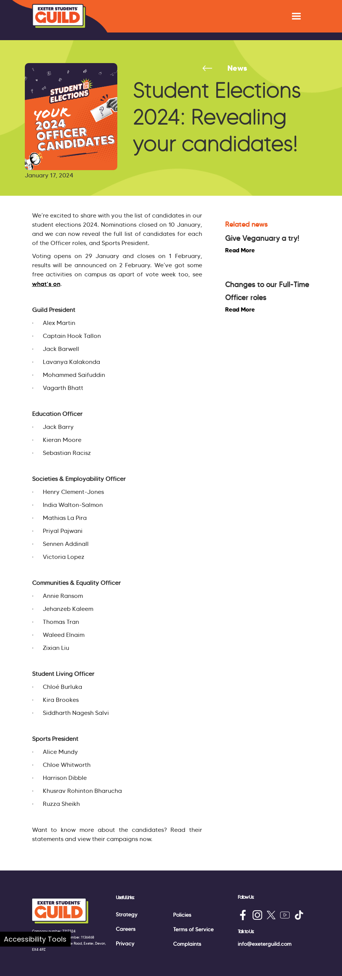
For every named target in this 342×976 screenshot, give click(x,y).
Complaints (187, 943)
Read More (240, 250)
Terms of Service (193, 929)
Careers (125, 929)
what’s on (46, 283)
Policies (182, 914)
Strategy (127, 914)
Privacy (125, 943)
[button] (296, 16)
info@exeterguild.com (265, 943)
